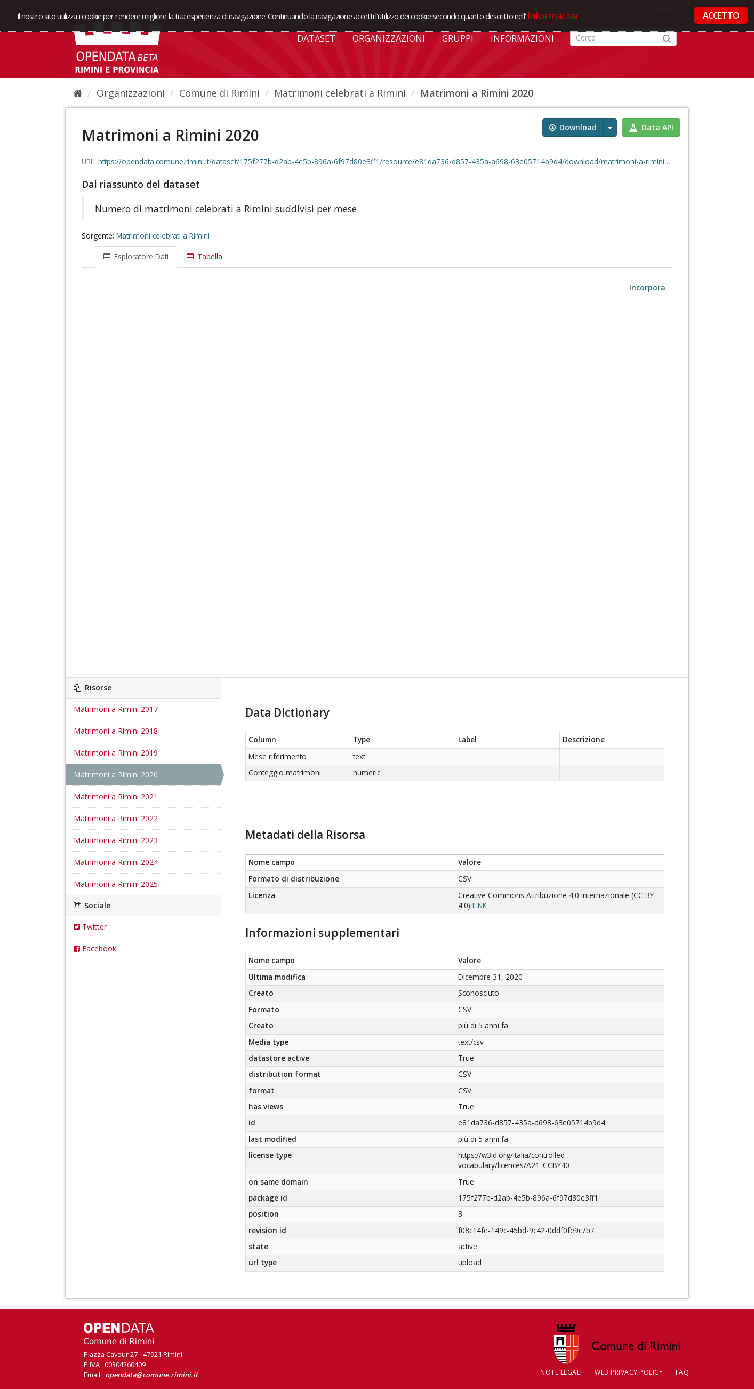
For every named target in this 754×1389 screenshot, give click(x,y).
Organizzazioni (388, 38)
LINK (479, 905)
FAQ (682, 1372)
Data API (651, 127)
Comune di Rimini (219, 92)
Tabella (204, 256)
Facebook (95, 948)
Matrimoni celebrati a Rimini (340, 92)
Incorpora (646, 287)
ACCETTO (721, 15)
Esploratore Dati (136, 256)
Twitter (90, 927)
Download (573, 127)
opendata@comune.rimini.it (151, 1374)
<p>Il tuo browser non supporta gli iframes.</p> (377, 485)
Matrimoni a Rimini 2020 (476, 92)
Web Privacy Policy (629, 1372)
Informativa (552, 15)
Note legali (561, 1372)
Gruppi (458, 38)
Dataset (316, 38)
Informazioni (522, 38)
